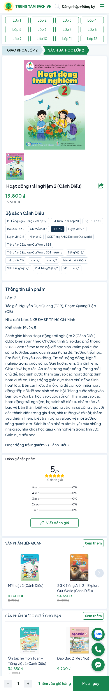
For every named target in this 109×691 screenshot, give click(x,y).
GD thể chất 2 (38, 229)
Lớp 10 (42, 38)
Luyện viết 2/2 (15, 236)
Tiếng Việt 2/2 (15, 260)
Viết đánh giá (54, 522)
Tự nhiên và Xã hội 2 (74, 260)
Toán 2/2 (51, 260)
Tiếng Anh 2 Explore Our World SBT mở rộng (34, 252)
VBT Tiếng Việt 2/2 (46, 268)
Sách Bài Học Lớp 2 (66, 50)
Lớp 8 (92, 29)
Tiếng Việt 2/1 (76, 252)
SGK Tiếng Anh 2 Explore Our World (69, 236)
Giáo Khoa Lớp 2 (22, 50)
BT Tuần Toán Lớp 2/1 (66, 221)
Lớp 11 (67, 38)
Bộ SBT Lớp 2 (92, 221)
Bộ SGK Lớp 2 (15, 229)
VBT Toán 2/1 (71, 268)
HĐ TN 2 (58, 229)
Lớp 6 (41, 29)
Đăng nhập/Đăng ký (78, 6)
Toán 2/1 (35, 260)
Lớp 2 (42, 20)
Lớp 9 (16, 38)
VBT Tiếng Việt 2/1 (18, 268)
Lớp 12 (92, 38)
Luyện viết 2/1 (76, 229)
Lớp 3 (67, 20)
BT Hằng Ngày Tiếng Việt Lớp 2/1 (27, 221)
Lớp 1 (17, 20)
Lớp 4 (92, 20)
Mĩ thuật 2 (36, 236)
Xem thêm (93, 543)
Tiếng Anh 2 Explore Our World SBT (29, 244)
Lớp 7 (67, 29)
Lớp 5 (16, 29)
